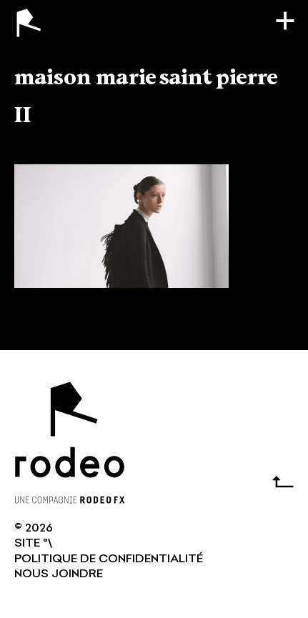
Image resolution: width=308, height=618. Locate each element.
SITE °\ (33, 543)
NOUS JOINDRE (58, 574)
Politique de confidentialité (108, 559)
